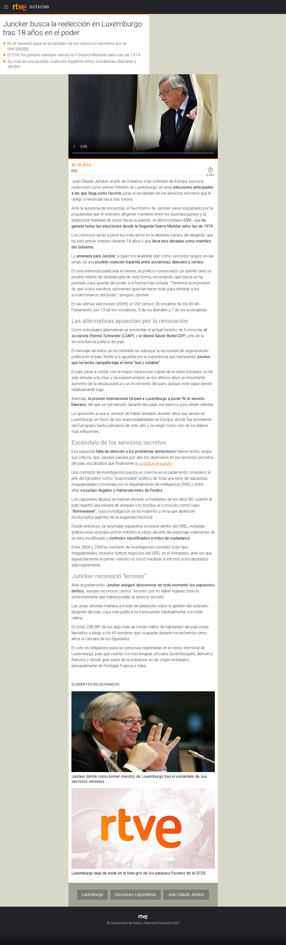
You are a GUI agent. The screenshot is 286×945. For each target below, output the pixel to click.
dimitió (22, 48)
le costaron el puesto (153, 463)
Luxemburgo (92, 894)
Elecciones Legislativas (135, 894)
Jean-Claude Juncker (186, 894)
